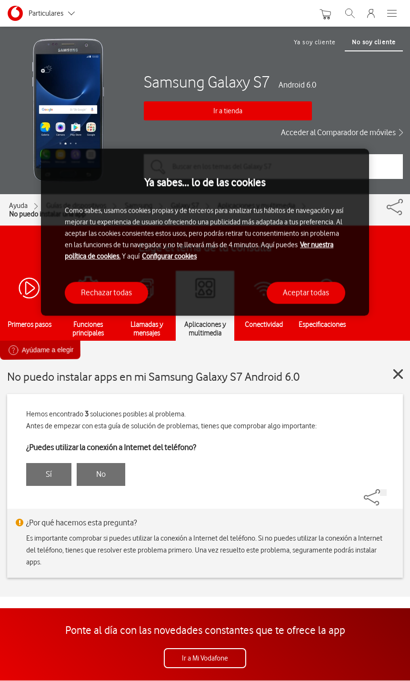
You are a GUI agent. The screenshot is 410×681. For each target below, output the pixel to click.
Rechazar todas (106, 292)
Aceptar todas (306, 292)
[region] (205, 232)
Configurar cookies (169, 256)
